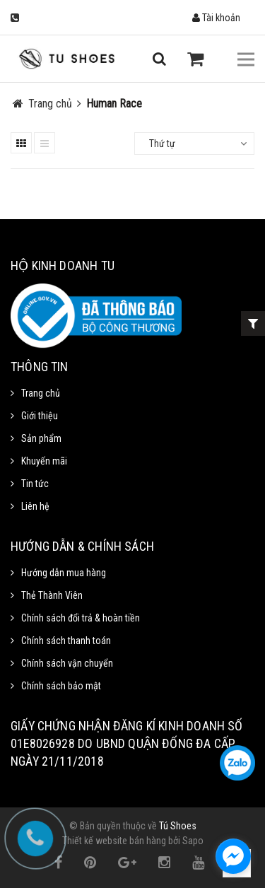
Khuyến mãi (44, 461)
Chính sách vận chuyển (67, 663)
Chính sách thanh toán (66, 640)
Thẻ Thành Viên (52, 595)
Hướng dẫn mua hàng (63, 572)
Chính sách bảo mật (61, 685)
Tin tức (35, 483)
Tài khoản (216, 17)
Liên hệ (35, 506)
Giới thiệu (39, 415)
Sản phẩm (41, 438)
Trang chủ (40, 393)
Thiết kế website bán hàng (114, 840)
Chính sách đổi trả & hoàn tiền (80, 618)
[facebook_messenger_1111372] (233, 856)
